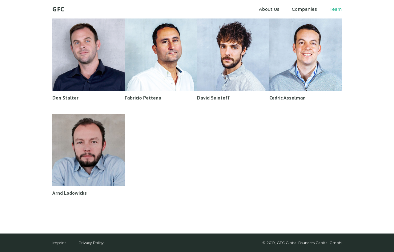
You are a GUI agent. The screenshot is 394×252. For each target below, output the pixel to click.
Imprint (59, 242)
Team (335, 9)
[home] (58, 9)
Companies (304, 9)
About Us (269, 9)
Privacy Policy (91, 242)
